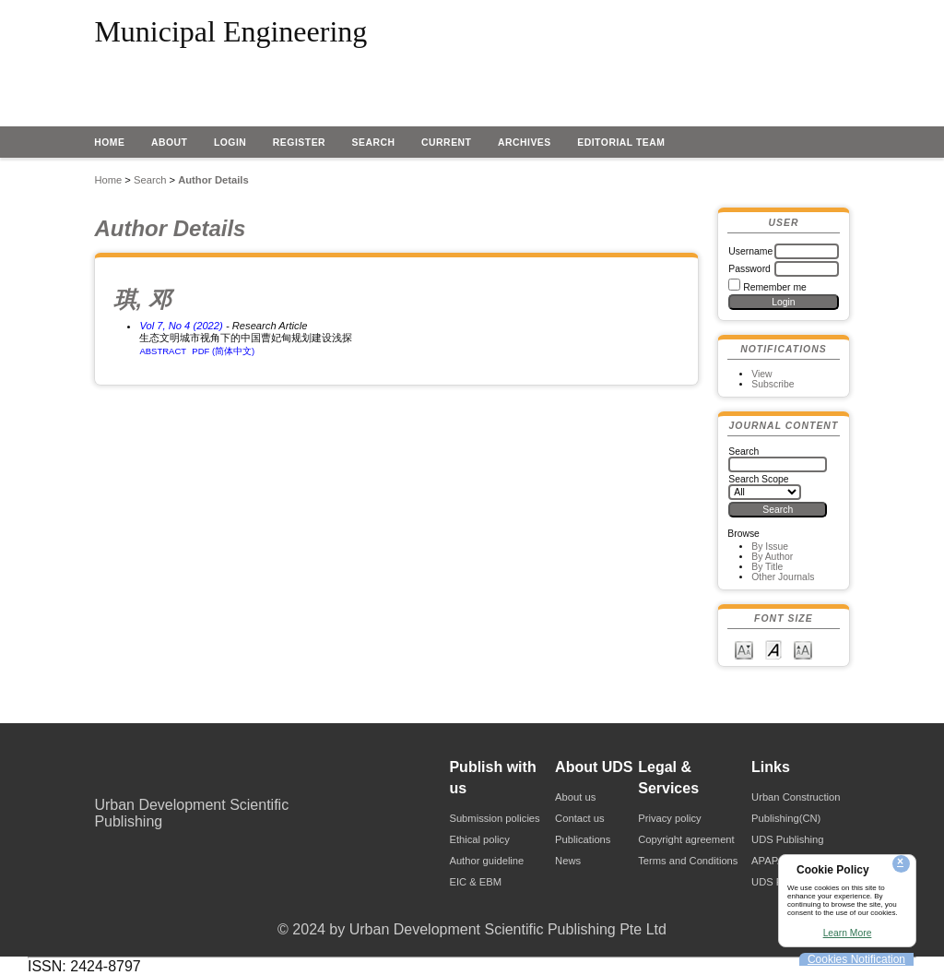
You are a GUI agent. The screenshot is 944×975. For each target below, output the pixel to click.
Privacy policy (669, 818)
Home (109, 142)
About (169, 142)
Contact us (579, 818)
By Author (772, 557)
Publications (582, 839)
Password (749, 269)
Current (446, 142)
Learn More (847, 933)
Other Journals (782, 577)
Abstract (162, 351)
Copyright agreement (686, 839)
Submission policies (494, 818)
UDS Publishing (787, 839)
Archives (524, 142)
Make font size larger (803, 649)
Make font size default (773, 649)
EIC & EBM (475, 881)
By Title (767, 567)
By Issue (769, 546)
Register (299, 142)
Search (373, 142)
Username (750, 251)
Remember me (775, 287)
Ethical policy (479, 839)
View (761, 374)
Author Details (213, 179)
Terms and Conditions (688, 860)
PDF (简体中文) (223, 351)
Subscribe (772, 384)
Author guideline (486, 860)
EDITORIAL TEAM (621, 142)
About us (575, 797)
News (568, 860)
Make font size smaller (744, 649)
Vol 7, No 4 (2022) (180, 325)
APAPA (768, 860)
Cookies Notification (856, 959)
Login (230, 142)
